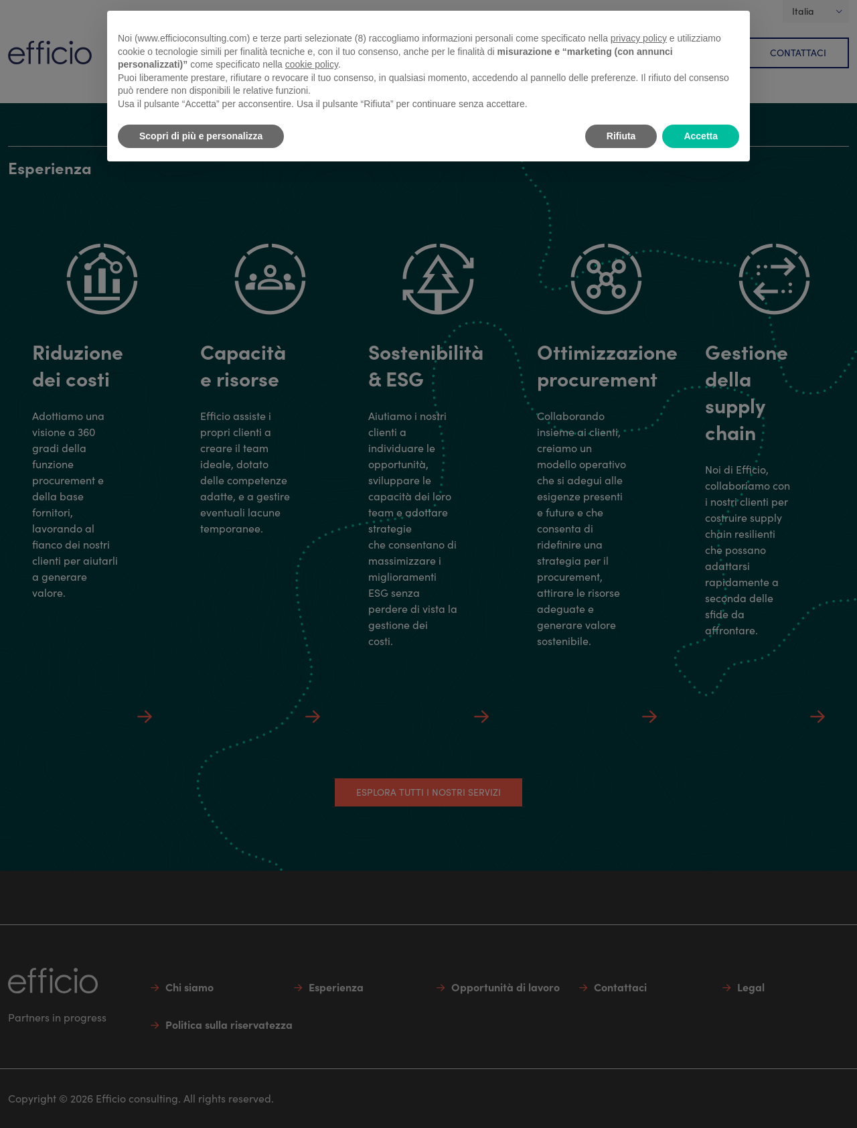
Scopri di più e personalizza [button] (200, 136)
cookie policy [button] (311, 64)
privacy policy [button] (639, 38)
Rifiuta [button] (621, 136)
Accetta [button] (701, 136)
